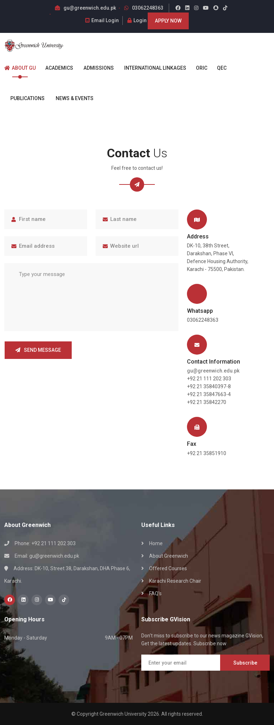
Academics (56, 68)
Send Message (38, 350)
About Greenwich (168, 556)
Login (137, 20)
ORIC (198, 68)
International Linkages (151, 68)
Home (156, 543)
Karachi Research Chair (175, 581)
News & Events (70, 98)
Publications (24, 98)
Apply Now (168, 21)
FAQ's (155, 593)
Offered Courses (168, 568)
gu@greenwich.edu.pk (90, 8)
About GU (20, 68)
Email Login (102, 20)
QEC (219, 68)
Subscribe (245, 663)
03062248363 (147, 8)
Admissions (95, 68)
